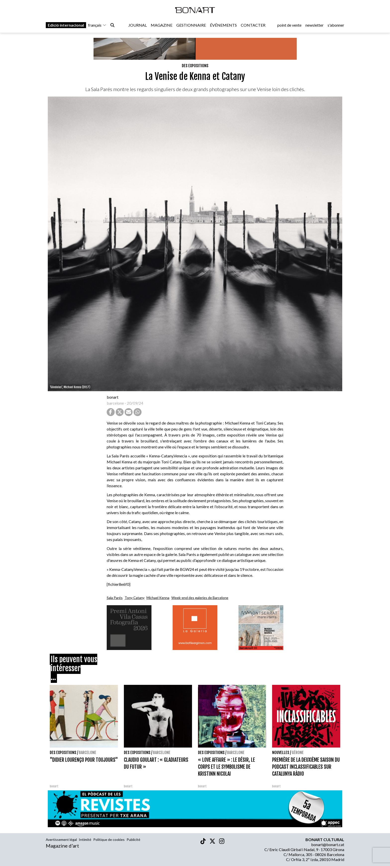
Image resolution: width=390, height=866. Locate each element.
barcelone (115, 403)
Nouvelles (280, 752)
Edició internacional (66, 25)
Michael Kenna (157, 597)
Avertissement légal (61, 839)
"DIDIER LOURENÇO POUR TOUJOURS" (84, 760)
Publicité (133, 839)
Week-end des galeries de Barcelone (199, 597)
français (97, 25)
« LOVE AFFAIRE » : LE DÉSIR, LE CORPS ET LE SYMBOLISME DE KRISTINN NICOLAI (226, 767)
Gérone (298, 752)
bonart (112, 397)
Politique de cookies (109, 839)
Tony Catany (135, 597)
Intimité (85, 839)
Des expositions (195, 65)
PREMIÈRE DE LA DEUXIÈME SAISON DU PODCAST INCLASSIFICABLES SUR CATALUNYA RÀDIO (306, 767)
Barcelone (87, 752)
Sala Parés (115, 597)
